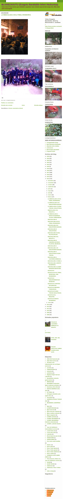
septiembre (51, 186)
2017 (48, 172)
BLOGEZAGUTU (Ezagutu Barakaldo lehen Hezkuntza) (29, 4)
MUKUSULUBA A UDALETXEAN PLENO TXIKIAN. (54, 253)
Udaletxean (50, 465)
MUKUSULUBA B (52, 219)
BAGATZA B (51, 270)
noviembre (51, 182)
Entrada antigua (38, 105)
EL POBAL (49, 392)
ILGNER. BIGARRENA (52, 418)
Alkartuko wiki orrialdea (53, 146)
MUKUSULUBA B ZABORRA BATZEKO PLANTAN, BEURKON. (54, 242)
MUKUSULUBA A (52, 246)
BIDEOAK (49, 381)
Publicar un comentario (7, 102)
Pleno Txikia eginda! (52, 450)
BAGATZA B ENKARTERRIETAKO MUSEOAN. (54, 280)
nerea (49, 495)
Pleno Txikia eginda (52, 448)
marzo (50, 194)
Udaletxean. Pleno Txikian (53, 467)
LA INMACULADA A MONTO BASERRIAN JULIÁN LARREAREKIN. (55, 215)
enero (49, 302)
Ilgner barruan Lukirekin (53, 411)
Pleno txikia (50, 446)
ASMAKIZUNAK (51, 369)
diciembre (51, 180)
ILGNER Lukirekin (51, 416)
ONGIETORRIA (51, 439)
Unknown (50, 492)
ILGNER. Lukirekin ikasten (54, 423)
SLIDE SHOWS (51, 464)
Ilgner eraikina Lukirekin (53, 413)
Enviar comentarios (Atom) (16, 108)
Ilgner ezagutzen (51, 415)
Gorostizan (50, 397)
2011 (48, 308)
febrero (50, 196)
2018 (48, 170)
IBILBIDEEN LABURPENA (53, 402)
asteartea (49, 371)
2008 (48, 314)
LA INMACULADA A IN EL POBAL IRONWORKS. (16, 15)
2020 (48, 166)
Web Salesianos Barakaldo (54, 144)
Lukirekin (49, 434)
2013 (48, 304)
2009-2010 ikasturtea (52, 359)
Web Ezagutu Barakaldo (53, 149)
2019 (48, 168)
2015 (48, 176)
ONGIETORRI (50, 437)
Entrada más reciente (6, 105)
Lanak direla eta (51, 430)
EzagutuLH (51, 490)
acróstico (49, 367)
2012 (48, 306)
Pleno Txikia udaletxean (53, 451)
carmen (50, 494)
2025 (48, 156)
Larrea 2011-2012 (51, 432)
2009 (48, 312)
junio (49, 188)
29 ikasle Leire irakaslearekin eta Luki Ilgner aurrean (52, 364)
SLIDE (48, 462)
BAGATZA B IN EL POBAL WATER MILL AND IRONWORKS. (54, 274)
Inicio (23, 105)
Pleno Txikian (50, 453)
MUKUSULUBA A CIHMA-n (55, 261)
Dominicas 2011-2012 (52, 387)
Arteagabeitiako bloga (52, 142)
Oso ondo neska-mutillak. (53, 441)
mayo (49, 190)
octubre (50, 184)
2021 (48, 164)
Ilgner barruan (50, 409)
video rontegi (50, 471)
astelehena (50, 373)
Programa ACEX (51, 151)
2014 (48, 178)
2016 (48, 174)
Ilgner (48, 406)
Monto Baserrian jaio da (53, 436)
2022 (48, 162)
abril (49, 192)
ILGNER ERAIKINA (52, 408)
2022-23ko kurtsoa (51, 360)
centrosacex (50, 147)
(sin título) (47, 332)
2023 (48, 160)
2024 (48, 158)
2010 (48, 310)
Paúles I (49, 444)
